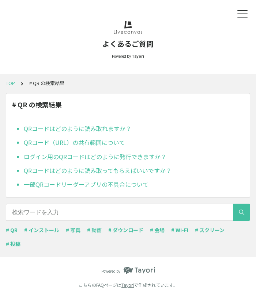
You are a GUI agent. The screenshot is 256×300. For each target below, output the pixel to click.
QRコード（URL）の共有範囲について (74, 142)
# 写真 (73, 230)
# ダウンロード (125, 230)
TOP (10, 83)
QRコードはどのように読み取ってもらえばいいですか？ (98, 170)
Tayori (127, 285)
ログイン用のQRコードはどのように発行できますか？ (95, 156)
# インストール (41, 230)
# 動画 (94, 230)
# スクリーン (210, 230)
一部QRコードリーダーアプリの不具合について (86, 184)
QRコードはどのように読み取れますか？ (77, 128)
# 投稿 (13, 243)
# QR (12, 230)
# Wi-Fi (179, 230)
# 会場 (157, 230)
